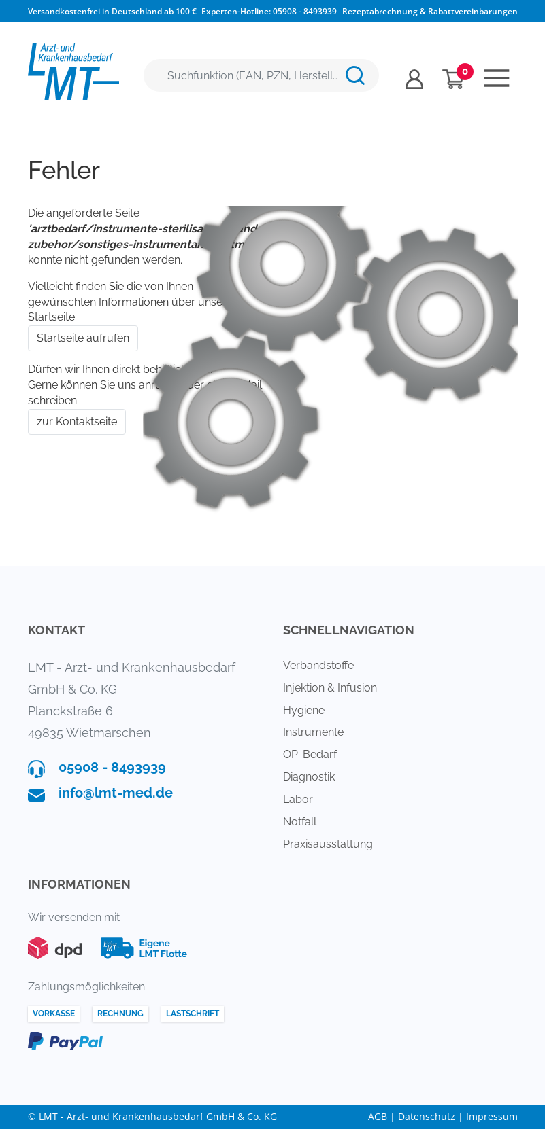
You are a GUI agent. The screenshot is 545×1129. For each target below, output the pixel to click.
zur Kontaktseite (77, 421)
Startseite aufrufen (83, 337)
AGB (377, 1116)
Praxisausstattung (328, 844)
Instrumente (313, 731)
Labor (298, 799)
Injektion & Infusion (330, 687)
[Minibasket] (453, 79)
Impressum (492, 1116)
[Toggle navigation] (497, 78)
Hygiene (304, 710)
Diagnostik (309, 776)
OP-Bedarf (310, 754)
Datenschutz (426, 1116)
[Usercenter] (414, 79)
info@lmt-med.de (116, 793)
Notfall (299, 821)
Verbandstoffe (318, 665)
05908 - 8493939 (305, 11)
